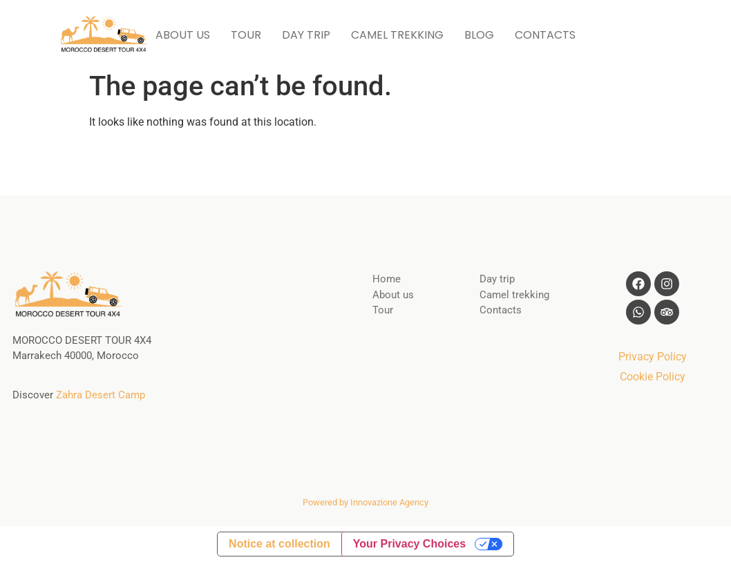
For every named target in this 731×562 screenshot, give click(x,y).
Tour (382, 310)
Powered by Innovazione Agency (365, 502)
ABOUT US (182, 35)
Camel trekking (514, 295)
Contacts (501, 310)
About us (393, 295)
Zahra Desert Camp (100, 395)
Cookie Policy (652, 376)
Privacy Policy (652, 356)
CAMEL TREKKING (397, 35)
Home (386, 279)
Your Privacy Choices (409, 544)
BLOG (479, 35)
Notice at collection (279, 544)
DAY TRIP (306, 35)
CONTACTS (545, 35)
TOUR (246, 35)
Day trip (497, 279)
